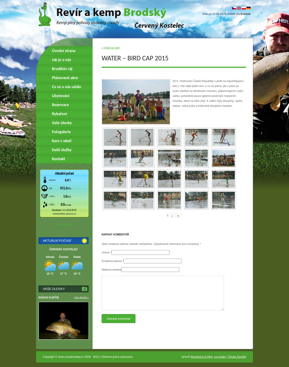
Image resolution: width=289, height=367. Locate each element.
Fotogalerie (61, 131)
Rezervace (60, 104)
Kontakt (58, 158)
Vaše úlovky (62, 122)
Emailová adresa (112, 261)
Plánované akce (65, 77)
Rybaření (59, 113)
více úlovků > (81, 297)
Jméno (106, 252)
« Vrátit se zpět (111, 47)
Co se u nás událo (66, 86)
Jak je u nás (61, 59)
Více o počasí (63, 224)
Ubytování (60, 95)
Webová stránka (111, 269)
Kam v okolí (61, 140)
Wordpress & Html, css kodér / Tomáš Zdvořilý (218, 356)
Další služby (62, 149)
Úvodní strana (63, 50)
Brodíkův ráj (62, 68)
